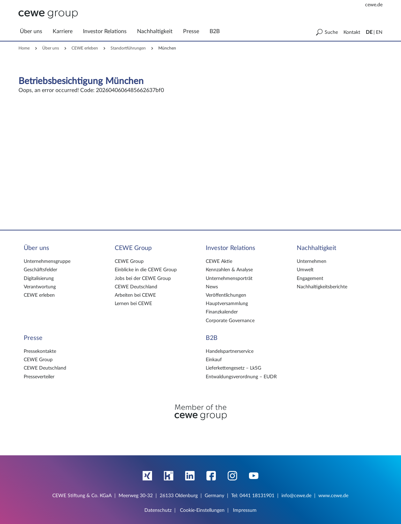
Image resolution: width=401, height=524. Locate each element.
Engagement (310, 278)
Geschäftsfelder (40, 269)
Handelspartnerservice (230, 351)
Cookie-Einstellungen (202, 510)
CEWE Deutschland (136, 286)
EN (379, 32)
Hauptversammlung (227, 303)
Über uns (50, 48)
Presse (33, 338)
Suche (331, 32)
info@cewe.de (296, 495)
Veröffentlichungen (226, 295)
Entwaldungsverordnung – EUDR (241, 376)
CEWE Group (133, 248)
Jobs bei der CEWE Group (143, 278)
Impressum (245, 510)
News (212, 286)
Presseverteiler (39, 376)
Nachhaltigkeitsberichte (322, 286)
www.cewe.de (333, 495)
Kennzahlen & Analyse (229, 269)
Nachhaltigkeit (316, 248)
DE (369, 32)
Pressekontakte (40, 351)
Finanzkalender (222, 312)
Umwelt (305, 269)
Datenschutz (158, 510)
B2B (212, 338)
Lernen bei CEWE (133, 303)
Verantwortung (40, 286)
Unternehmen (311, 261)
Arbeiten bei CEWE (135, 295)
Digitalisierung (39, 278)
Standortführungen (128, 48)
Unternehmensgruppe (47, 261)
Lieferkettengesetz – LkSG (233, 368)
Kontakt (351, 32)
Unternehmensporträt (229, 278)
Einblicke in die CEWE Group (146, 269)
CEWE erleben (84, 48)
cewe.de (374, 4)
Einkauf (214, 359)
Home (24, 48)
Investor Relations (230, 248)
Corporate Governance (230, 320)
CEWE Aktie (219, 261)
